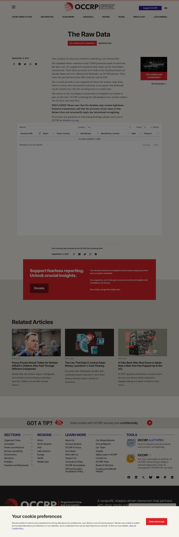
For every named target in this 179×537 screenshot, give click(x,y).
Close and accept (156, 521)
